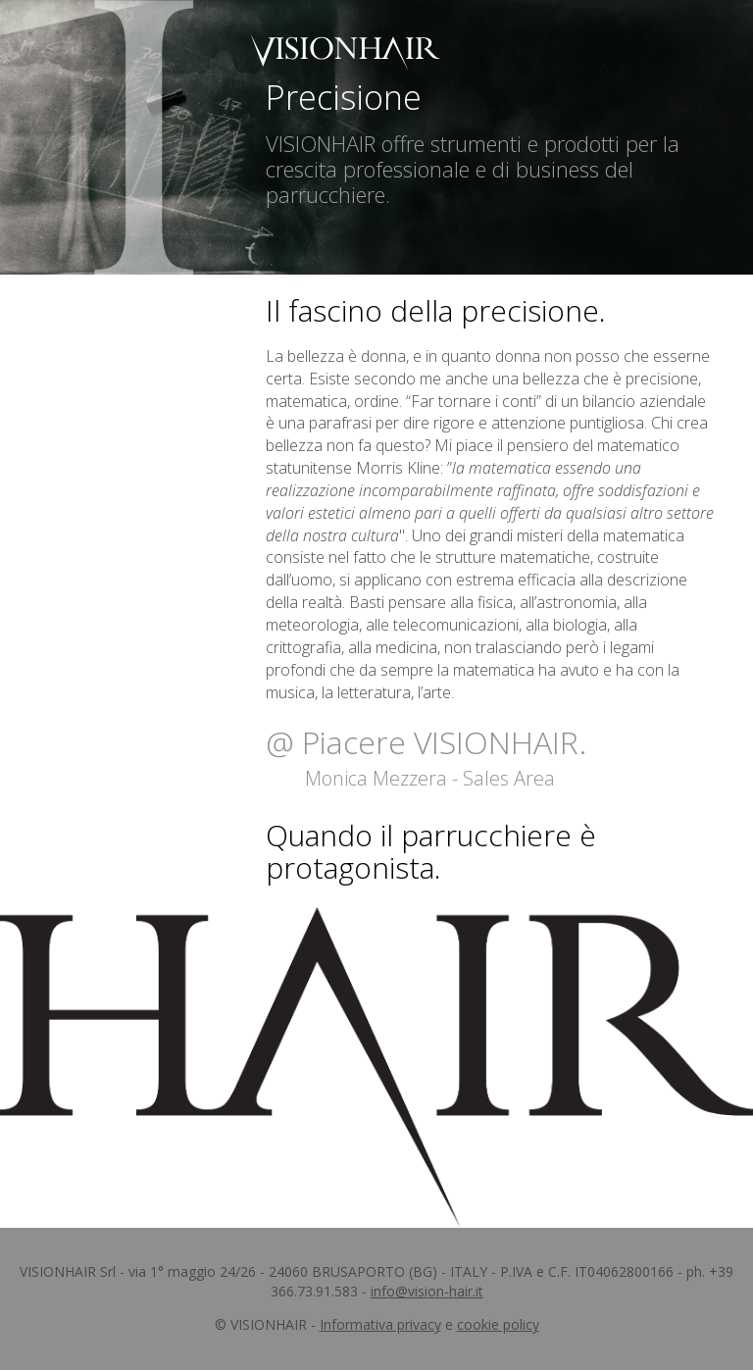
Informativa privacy (380, 1324)
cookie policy (498, 1324)
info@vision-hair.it (427, 1291)
